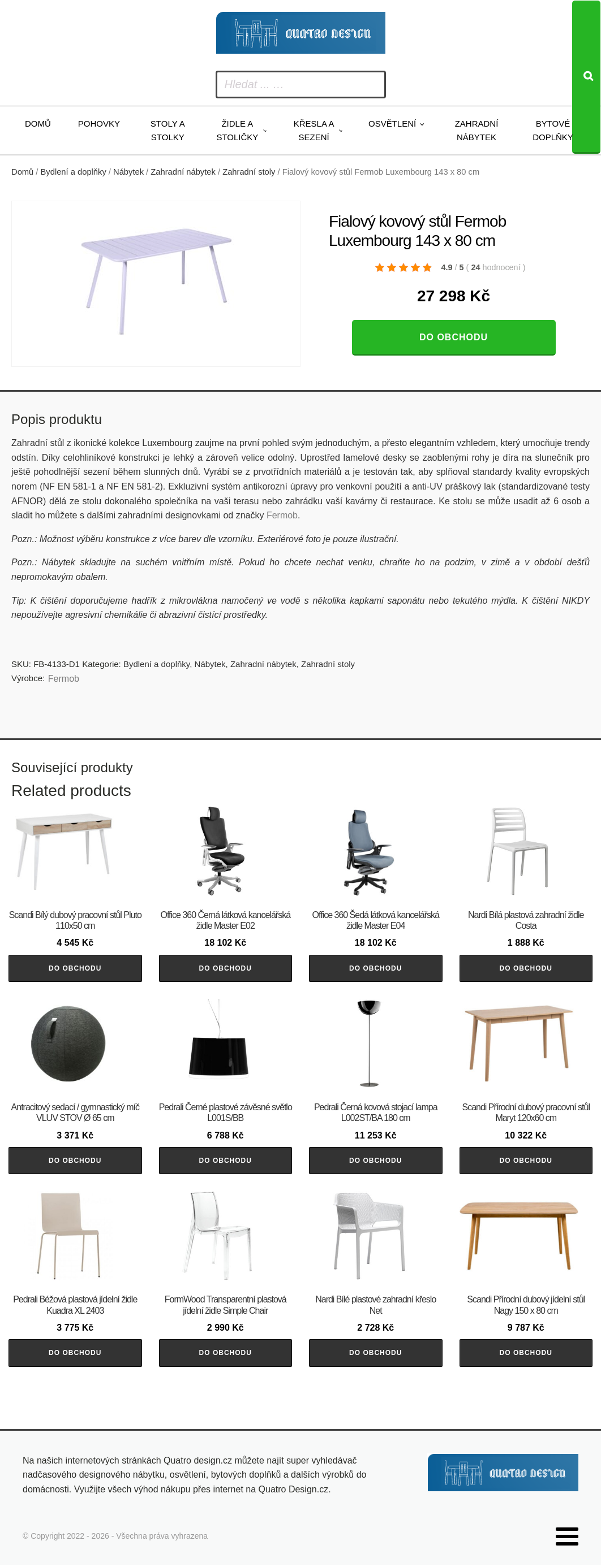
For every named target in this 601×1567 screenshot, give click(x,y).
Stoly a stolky (168, 130)
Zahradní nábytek (477, 130)
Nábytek (128, 171)
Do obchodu (453, 337)
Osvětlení (392, 123)
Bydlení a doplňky (73, 171)
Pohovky (99, 123)
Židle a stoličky (237, 130)
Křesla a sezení (314, 130)
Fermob (282, 515)
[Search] (586, 77)
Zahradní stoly (248, 171)
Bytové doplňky (553, 130)
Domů (38, 123)
